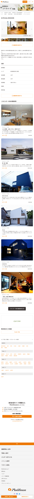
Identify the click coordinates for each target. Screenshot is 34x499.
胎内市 (24, 354)
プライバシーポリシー (6, 483)
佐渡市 (2, 376)
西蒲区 (6, 347)
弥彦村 (2, 355)
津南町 (25, 363)
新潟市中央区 (30, 236)
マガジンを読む (5, 465)
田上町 (11, 363)
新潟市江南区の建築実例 (18, 14)
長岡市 (2, 362)
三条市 (6, 362)
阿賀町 (6, 355)
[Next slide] (33, 7)
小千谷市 (15, 362)
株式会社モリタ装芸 (7, 12)
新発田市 (2, 354)
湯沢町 (21, 363)
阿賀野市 (19, 354)
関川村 (11, 355)
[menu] (32, 2)
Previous (2, 29)
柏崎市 (11, 362)
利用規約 (3, 480)
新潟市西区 (30, 135)
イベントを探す (5, 461)
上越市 (2, 370)
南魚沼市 (7, 363)
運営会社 (3, 471)
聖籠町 (28, 354)
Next (32, 29)
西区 (2, 347)
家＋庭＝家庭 (5, 163)
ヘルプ (2, 473)
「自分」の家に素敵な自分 (7, 296)
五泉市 (15, 354)
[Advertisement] (17, 389)
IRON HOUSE (5, 195)
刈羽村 (29, 363)
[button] (17, 339)
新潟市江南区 (10, 14)
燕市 (11, 354)
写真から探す (4, 453)
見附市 (29, 362)
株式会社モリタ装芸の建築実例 (17, 12)
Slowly (3, 229)
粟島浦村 (15, 355)
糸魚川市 (7, 370)
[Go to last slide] (1, 7)
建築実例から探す (6, 449)
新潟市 (5, 14)
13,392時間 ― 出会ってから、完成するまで (11, 129)
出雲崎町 (16, 363)
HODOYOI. (4, 263)
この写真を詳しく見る (27, 35)
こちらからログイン (17, 421)
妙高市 (11, 370)
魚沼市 (2, 363)
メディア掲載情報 (5, 476)
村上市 (7, 354)
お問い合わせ (4, 478)
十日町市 (24, 362)
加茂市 (20, 362)
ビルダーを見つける (6, 457)
